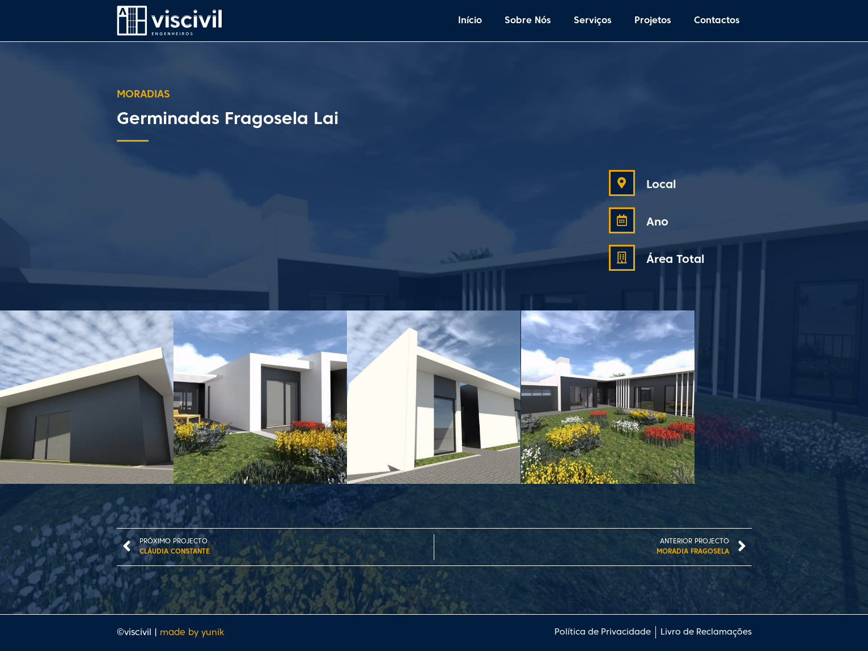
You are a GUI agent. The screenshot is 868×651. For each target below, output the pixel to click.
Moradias (143, 95)
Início (470, 21)
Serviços (593, 21)
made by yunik (192, 633)
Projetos (652, 21)
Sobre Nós (528, 21)
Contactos (717, 21)
